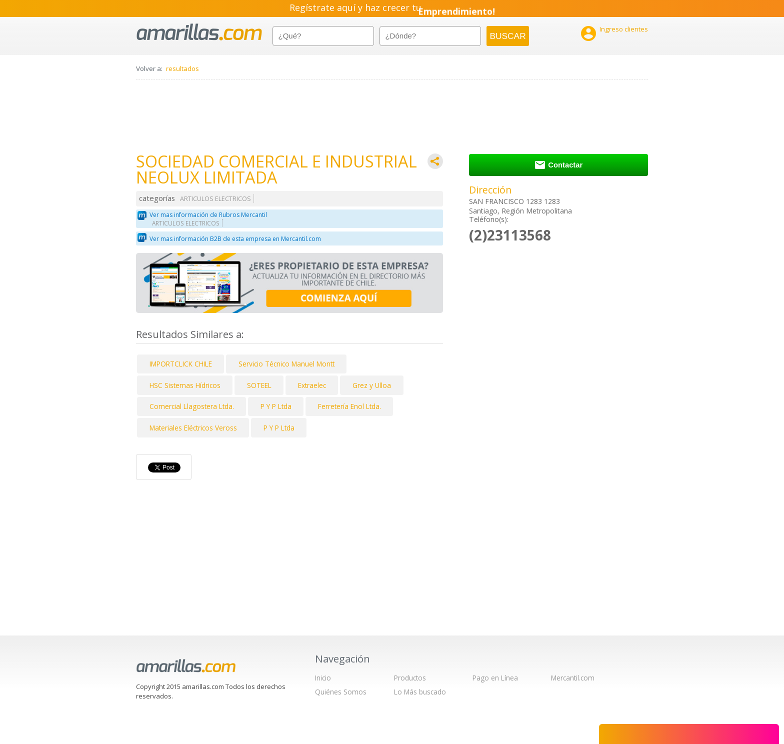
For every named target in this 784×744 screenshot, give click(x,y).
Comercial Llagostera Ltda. (192, 406)
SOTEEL (259, 385)
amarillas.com (199, 32)
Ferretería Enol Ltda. (349, 406)
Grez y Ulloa (371, 385)
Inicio (323, 677)
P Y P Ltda (276, 406)
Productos (410, 677)
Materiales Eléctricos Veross (193, 427)
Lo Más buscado (420, 691)
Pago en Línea (495, 677)
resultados (182, 68)
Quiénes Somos (340, 691)
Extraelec (312, 385)
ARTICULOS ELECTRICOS (215, 198)
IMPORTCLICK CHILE (181, 363)
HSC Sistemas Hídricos (185, 385)
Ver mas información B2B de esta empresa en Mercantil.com (235, 238)
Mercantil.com (572, 677)
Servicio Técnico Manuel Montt (286, 363)
